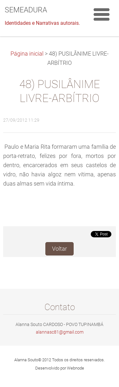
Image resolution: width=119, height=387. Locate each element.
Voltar (59, 249)
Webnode (75, 368)
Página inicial (26, 54)
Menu (101, 14)
